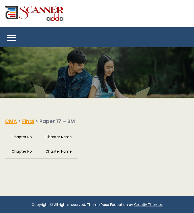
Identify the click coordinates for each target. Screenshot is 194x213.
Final (28, 121)
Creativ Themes (148, 204)
